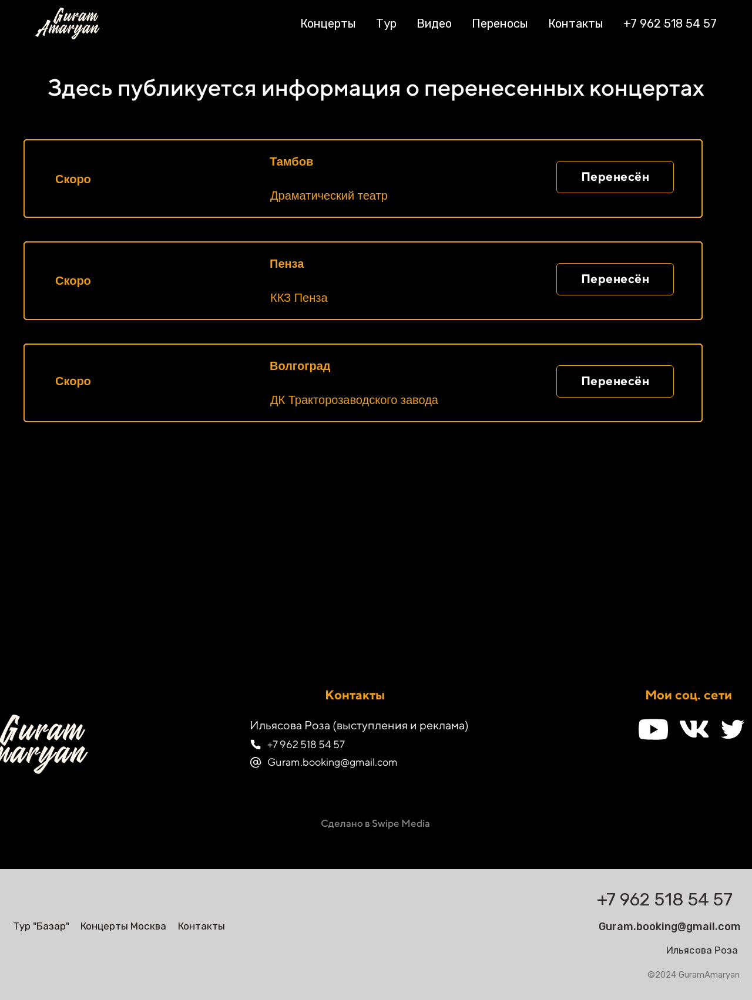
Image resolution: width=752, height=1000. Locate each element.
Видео (434, 23)
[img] (82, 895)
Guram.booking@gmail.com (332, 762)
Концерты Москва (123, 926)
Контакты (575, 23)
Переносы (500, 23)
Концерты (328, 23)
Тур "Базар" (41, 926)
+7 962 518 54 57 (670, 23)
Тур (386, 23)
